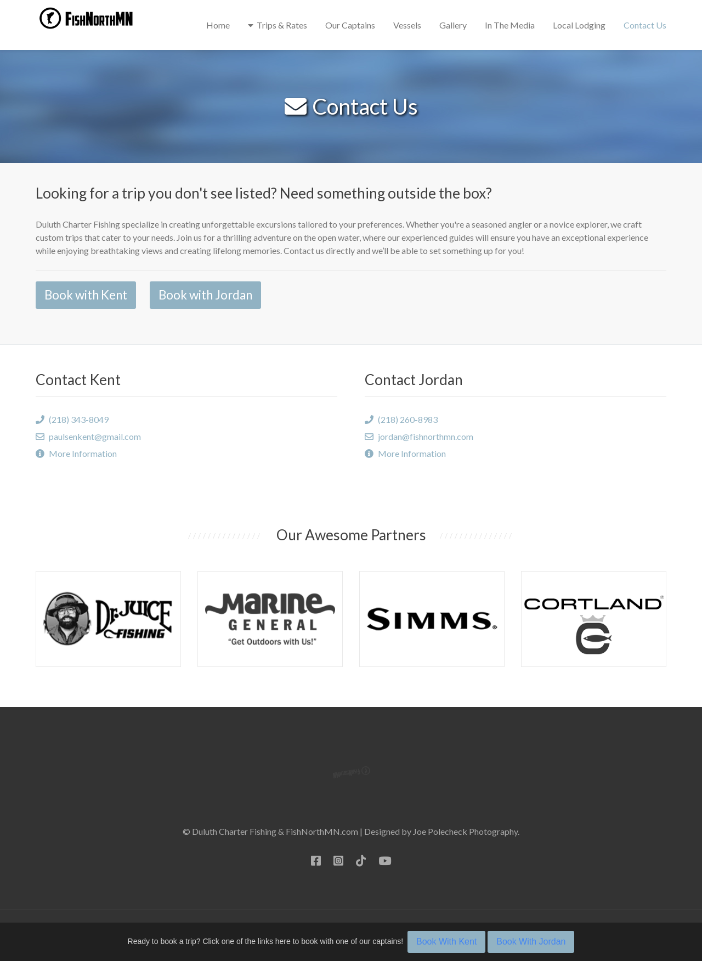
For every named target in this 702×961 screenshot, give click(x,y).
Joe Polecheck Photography (465, 831)
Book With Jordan (530, 941)
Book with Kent (85, 294)
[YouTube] (385, 860)
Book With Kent (446, 941)
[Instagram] (338, 860)
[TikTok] (360, 860)
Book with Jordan (205, 294)
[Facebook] (315, 860)
